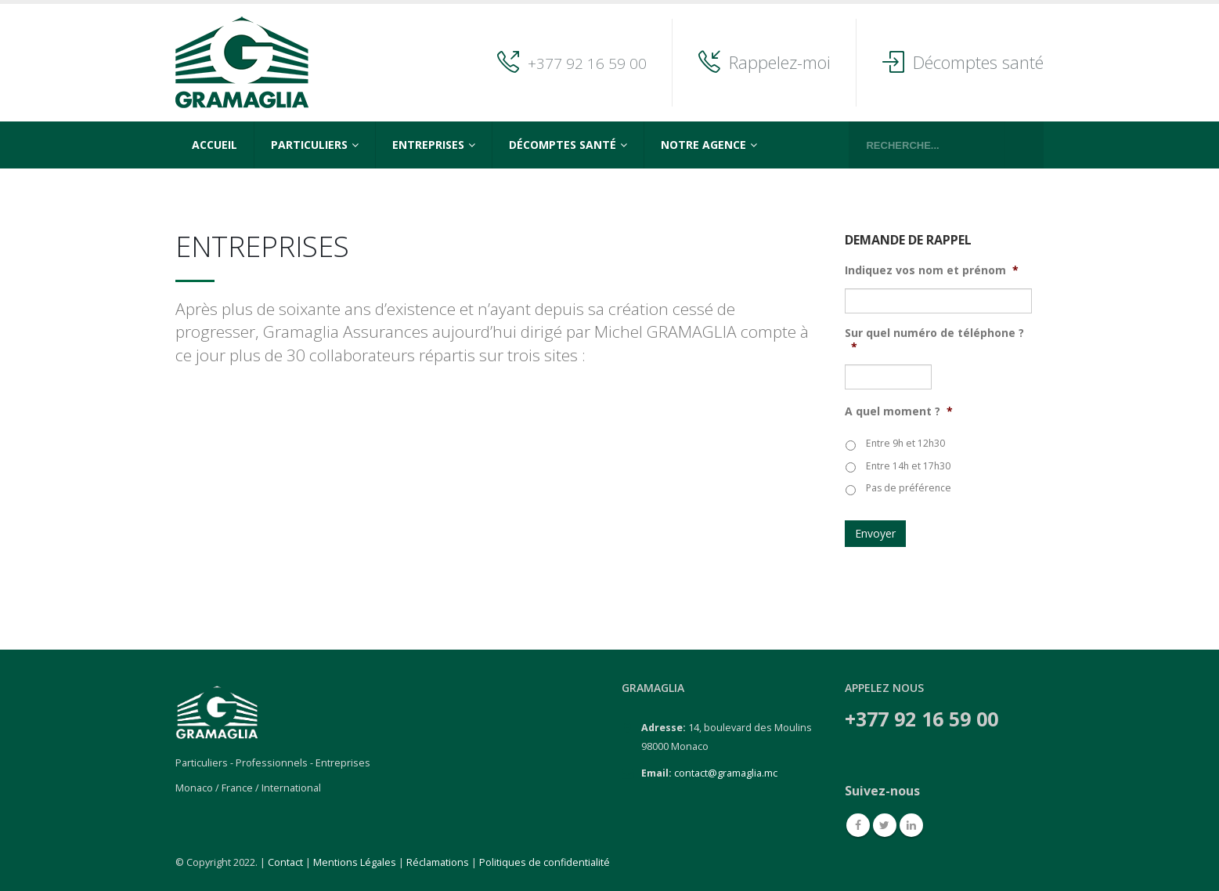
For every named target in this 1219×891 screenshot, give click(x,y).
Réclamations (437, 862)
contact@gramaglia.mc (725, 773)
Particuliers (309, 144)
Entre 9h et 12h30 (905, 443)
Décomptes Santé (562, 144)
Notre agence (703, 144)
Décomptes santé (978, 62)
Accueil (214, 144)
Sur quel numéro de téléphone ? (934, 340)
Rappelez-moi (780, 62)
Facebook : (858, 825)
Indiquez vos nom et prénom (932, 270)
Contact (285, 862)
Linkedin (911, 825)
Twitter (884, 825)
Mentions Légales (354, 862)
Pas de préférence (908, 487)
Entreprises (428, 144)
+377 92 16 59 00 (587, 63)
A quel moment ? (899, 411)
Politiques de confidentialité (544, 862)
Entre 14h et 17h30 (908, 466)
